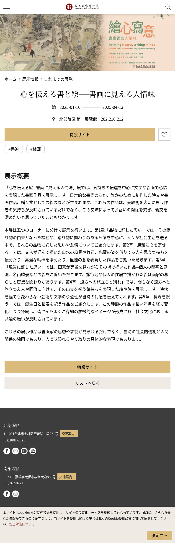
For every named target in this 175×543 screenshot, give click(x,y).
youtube (24, 451)
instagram (15, 451)
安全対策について (22, 524)
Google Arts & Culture (32, 451)
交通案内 (68, 433)
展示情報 (30, 79)
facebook (6, 451)
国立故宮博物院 (82, 7)
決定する (159, 535)
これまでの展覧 (58, 79)
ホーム (11, 79)
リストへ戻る (87, 383)
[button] (157, 7)
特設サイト (79, 134)
